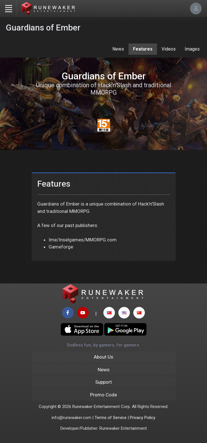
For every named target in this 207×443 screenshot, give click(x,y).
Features (142, 49)
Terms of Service (111, 417)
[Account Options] (196, 8)
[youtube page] (83, 312)
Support (103, 382)
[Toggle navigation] (8, 8)
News (118, 49)
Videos (169, 49)
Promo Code (103, 395)
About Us (103, 357)
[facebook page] (68, 312)
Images (192, 49)
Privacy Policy (142, 417)
